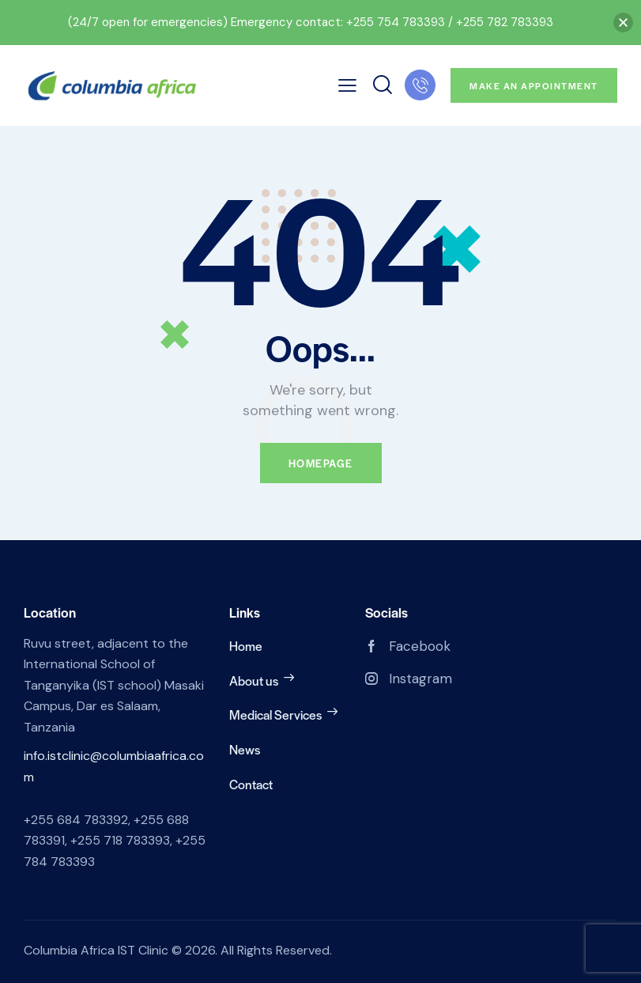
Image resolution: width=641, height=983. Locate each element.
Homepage (320, 463)
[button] (623, 22)
